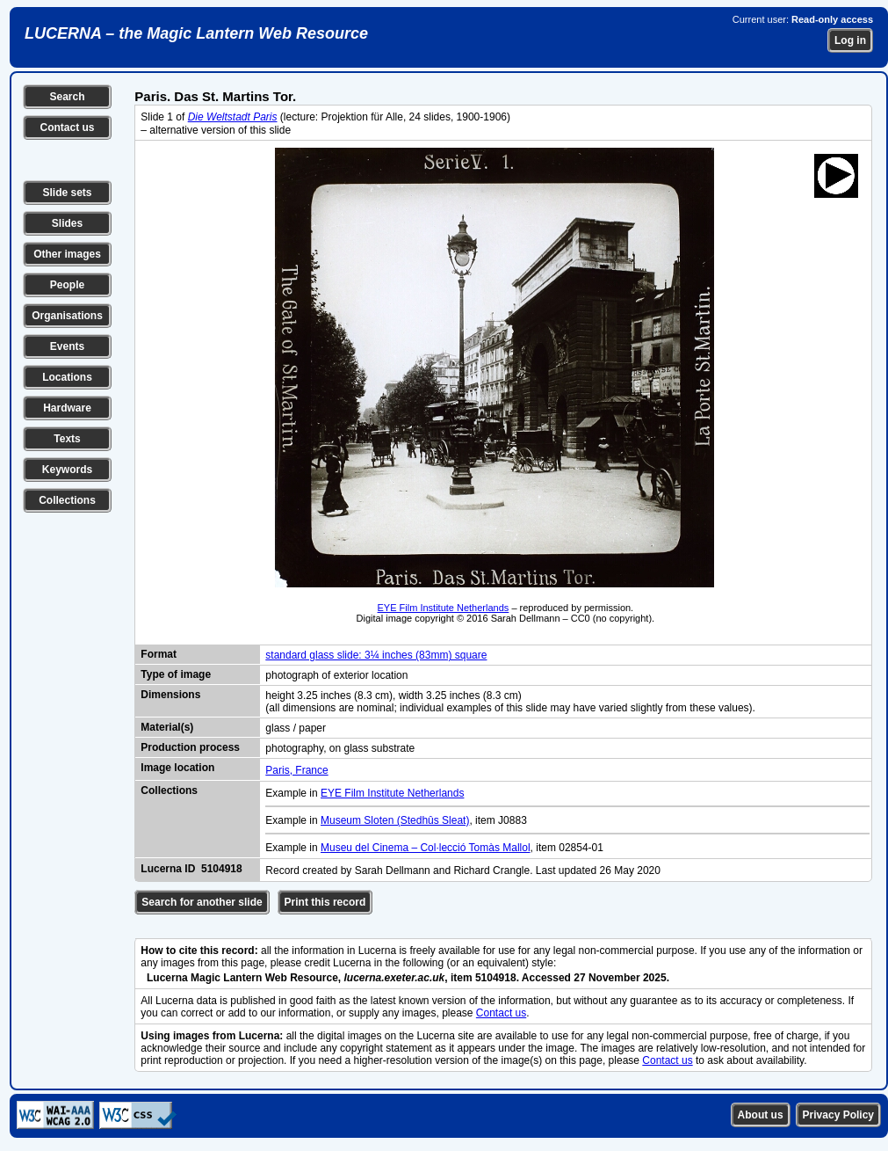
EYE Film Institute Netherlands (443, 607)
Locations (67, 377)
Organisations (67, 316)
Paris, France (296, 770)
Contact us (67, 127)
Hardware (67, 408)
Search (66, 97)
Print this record (325, 902)
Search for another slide (201, 902)
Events (67, 346)
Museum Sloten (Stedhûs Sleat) (395, 820)
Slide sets (66, 192)
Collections (67, 500)
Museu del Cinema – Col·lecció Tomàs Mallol (426, 847)
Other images (67, 254)
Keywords (67, 469)
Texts (67, 439)
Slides (67, 223)
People (67, 285)
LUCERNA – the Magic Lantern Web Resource (196, 33)
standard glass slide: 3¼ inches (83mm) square (376, 655)
